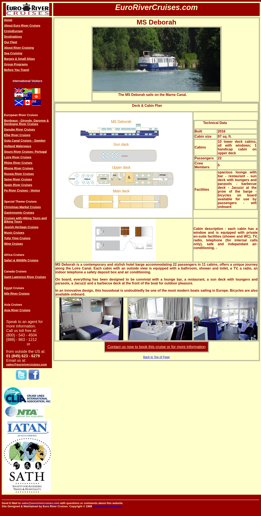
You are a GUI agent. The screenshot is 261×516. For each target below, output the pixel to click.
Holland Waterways (17, 146)
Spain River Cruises (18, 185)
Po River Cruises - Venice (22, 190)
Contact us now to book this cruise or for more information (156, 347)
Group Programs (16, 64)
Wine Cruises (13, 243)
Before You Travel (16, 70)
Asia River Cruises (17, 310)
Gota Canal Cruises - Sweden (25, 140)
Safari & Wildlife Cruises (21, 260)
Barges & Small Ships (19, 59)
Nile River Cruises (17, 293)
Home (8, 20)
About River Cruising (19, 47)
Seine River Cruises (18, 179)
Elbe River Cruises (17, 135)
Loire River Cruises (17, 157)
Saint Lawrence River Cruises (25, 277)
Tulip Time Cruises (17, 238)
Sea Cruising (13, 53)
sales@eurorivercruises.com (26, 364)
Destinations (13, 36)
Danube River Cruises (19, 129)
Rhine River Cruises (18, 162)
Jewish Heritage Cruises (21, 227)
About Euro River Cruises (22, 25)
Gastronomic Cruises (19, 212)
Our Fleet (10, 42)
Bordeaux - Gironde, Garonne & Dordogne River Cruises (26, 122)
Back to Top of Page (156, 357)
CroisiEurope (13, 31)
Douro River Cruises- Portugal (25, 151)
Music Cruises (14, 232)
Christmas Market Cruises (22, 207)
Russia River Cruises (19, 174)
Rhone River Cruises (18, 168)
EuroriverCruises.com (107, 506)
